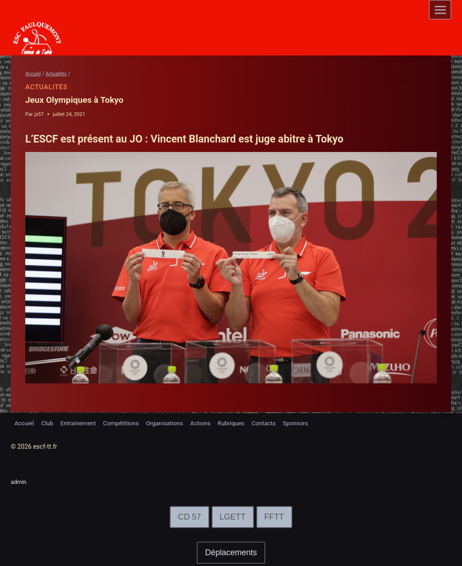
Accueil (24, 422)
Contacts (277, 422)
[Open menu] (440, 9)
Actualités (46, 87)
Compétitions (127, 422)
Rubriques (243, 422)
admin (19, 481)
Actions (210, 422)
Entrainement (82, 422)
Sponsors (311, 422)
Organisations (173, 422)
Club (49, 422)
